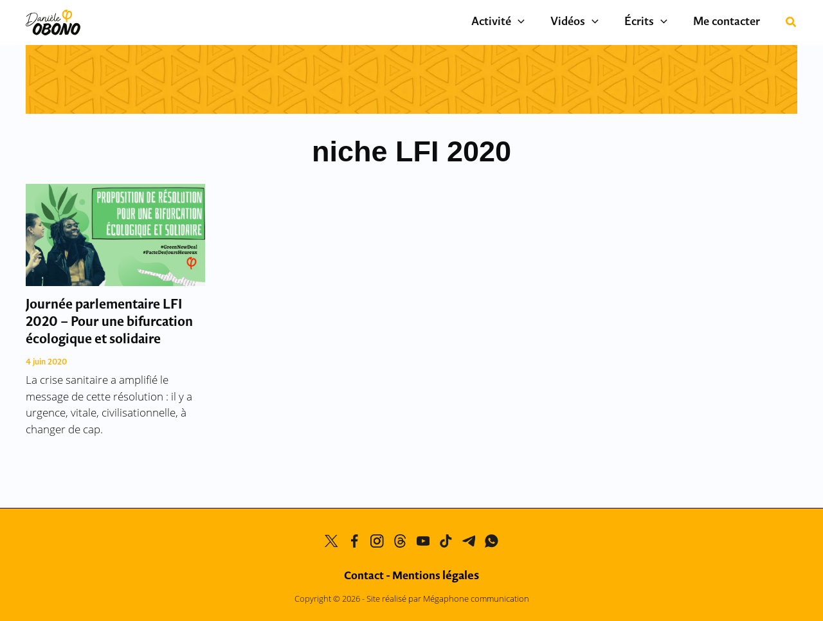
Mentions (435, 576)
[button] (791, 23)
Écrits (655, 22)
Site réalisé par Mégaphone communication (447, 598)
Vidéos (590, 22)
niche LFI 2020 (411, 151)
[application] (540, 22)
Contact (364, 576)
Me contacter (729, 22)
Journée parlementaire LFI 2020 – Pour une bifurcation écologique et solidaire (109, 322)
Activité (520, 22)
